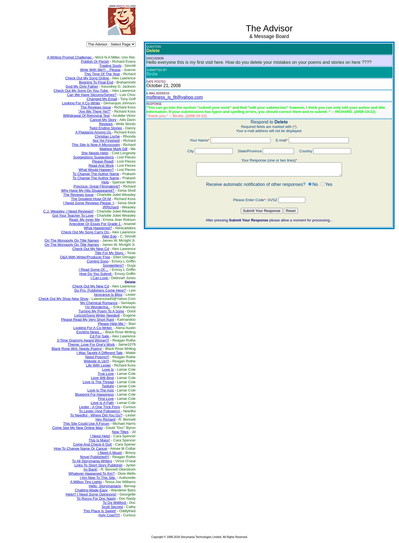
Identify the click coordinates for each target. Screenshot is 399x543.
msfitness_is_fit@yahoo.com (174, 97)
